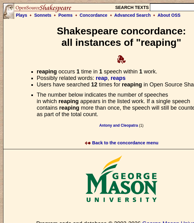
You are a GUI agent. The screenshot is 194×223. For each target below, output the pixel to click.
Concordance (93, 15)
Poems (65, 15)
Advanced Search (132, 15)
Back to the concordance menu (121, 142)
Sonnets (42, 15)
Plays (21, 15)
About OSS (169, 15)
